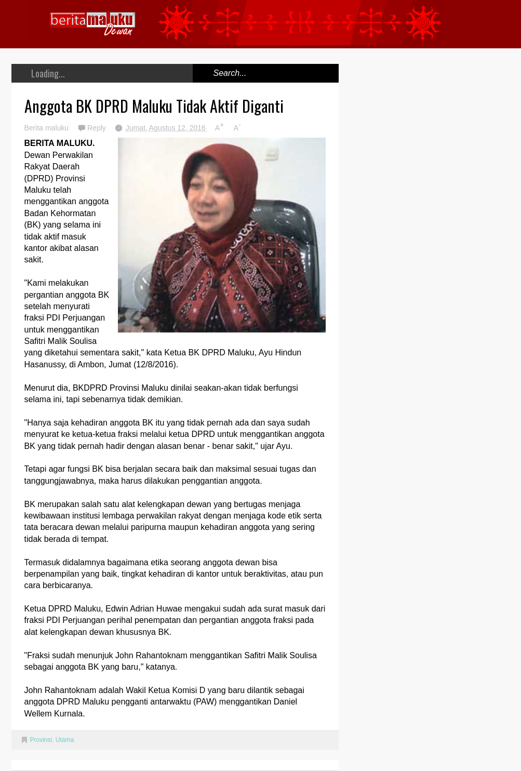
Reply (97, 128)
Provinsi (41, 739)
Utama (65, 739)
